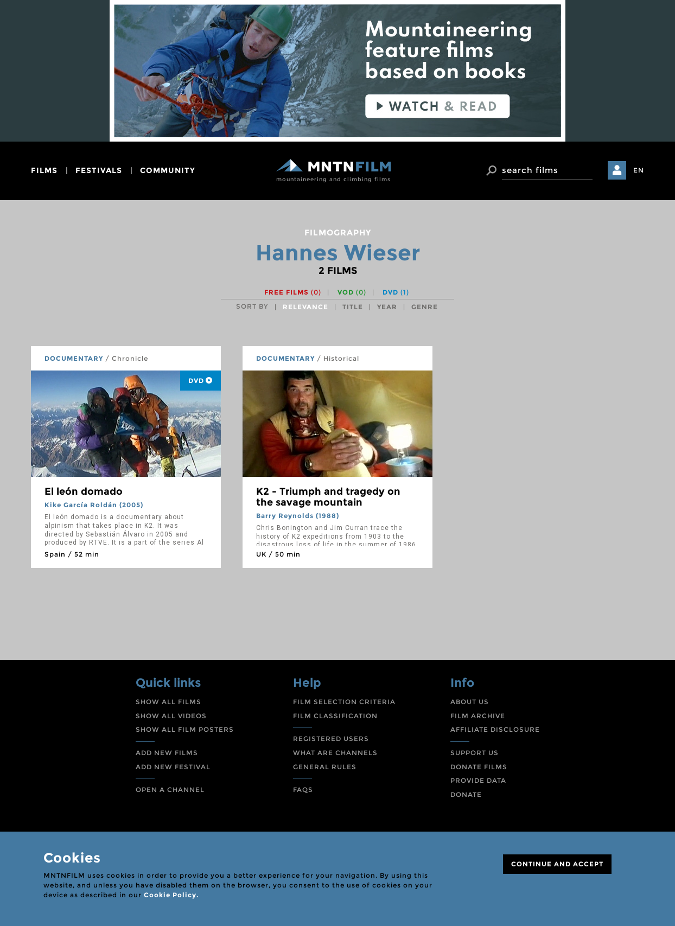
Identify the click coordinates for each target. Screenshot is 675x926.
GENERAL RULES (324, 767)
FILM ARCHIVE (477, 716)
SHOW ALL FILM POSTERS (185, 729)
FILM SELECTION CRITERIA (344, 702)
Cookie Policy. (171, 895)
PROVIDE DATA (478, 780)
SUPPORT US (474, 753)
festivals (98, 170)
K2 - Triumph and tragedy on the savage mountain (328, 497)
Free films (292, 292)
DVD (396, 292)
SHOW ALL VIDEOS (171, 716)
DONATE (466, 794)
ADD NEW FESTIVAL (173, 767)
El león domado (83, 491)
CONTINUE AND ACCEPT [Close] (557, 864)
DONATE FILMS (478, 767)
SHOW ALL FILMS (168, 702)
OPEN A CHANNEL (170, 789)
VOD (352, 292)
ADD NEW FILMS (167, 753)
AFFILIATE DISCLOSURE (495, 729)
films (44, 170)
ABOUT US (469, 702)
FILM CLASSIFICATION (335, 716)
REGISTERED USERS (331, 739)
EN (638, 170)
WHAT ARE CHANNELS (335, 753)
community (167, 170)
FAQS (303, 789)
